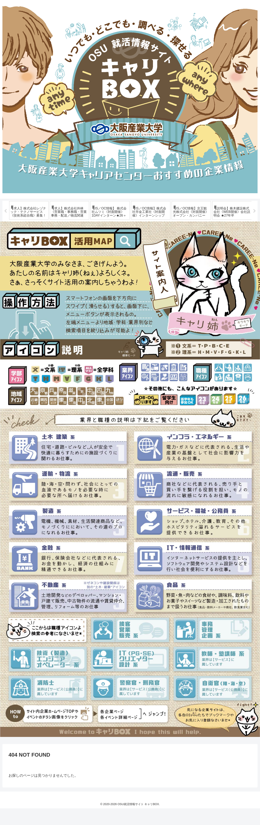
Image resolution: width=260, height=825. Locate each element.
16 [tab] (173, 241)
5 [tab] (106, 241)
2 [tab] (87, 241)
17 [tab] (179, 241)
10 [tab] (136, 241)
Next (254, 219)
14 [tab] (160, 241)
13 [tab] (154, 241)
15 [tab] (167, 241)
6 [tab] (112, 241)
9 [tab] (130, 241)
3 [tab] (93, 241)
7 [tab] (118, 241)
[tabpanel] (29, 218)
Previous (5, 219)
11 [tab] (142, 241)
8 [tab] (124, 241)
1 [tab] (81, 241)
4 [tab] (100, 241)
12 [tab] (148, 241)
